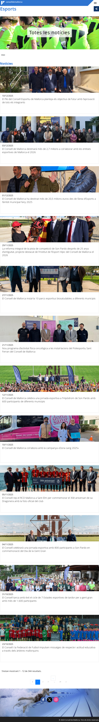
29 (61, 682)
